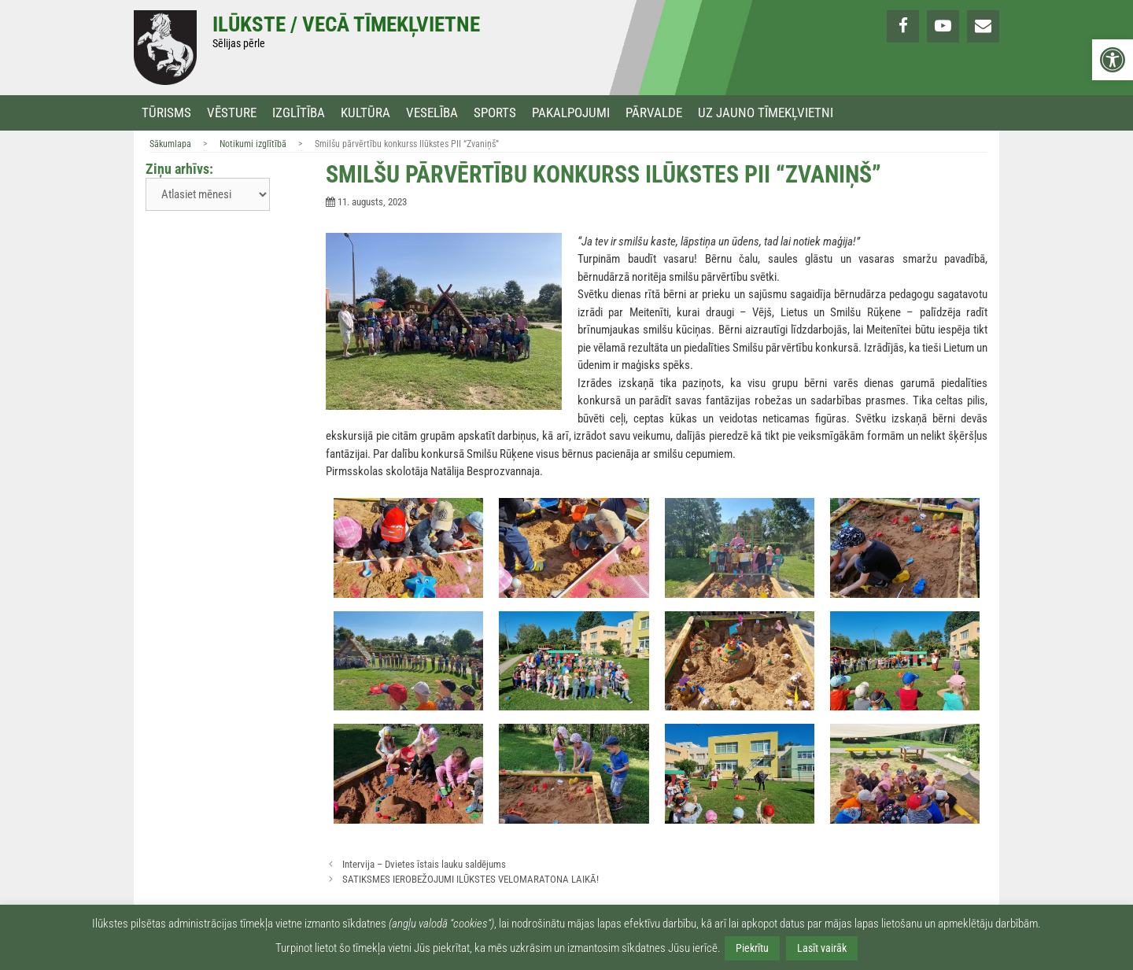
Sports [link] (495, 112)
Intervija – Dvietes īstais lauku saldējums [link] (424, 864)
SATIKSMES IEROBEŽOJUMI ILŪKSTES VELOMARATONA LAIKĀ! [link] (470, 879)
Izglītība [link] (298, 112)
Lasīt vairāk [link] (822, 948)
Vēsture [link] (231, 112)
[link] (1112, 59)
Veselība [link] (432, 112)
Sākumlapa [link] (170, 143)
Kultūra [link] (365, 112)
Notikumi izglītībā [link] (253, 143)
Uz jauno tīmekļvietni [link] (765, 112)
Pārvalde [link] (654, 112)
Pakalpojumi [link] (571, 112)
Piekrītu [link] (752, 948)
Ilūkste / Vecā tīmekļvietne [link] (346, 24)
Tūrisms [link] (166, 112)
